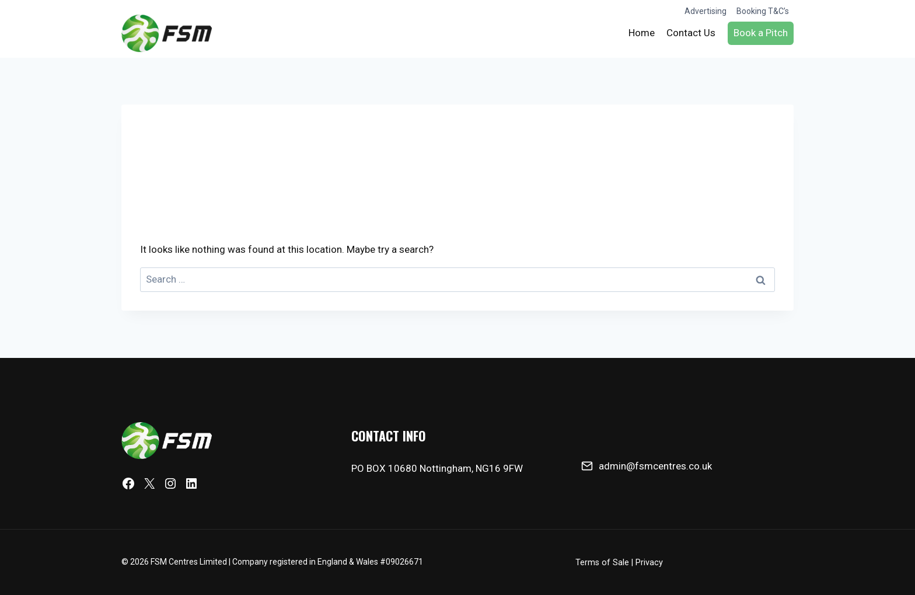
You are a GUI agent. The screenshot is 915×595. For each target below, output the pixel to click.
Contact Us (690, 33)
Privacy (649, 563)
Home (641, 33)
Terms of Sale (602, 563)
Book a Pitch (761, 33)
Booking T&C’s (762, 11)
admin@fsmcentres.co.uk (655, 466)
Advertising (705, 11)
